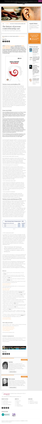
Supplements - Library (34, 403)
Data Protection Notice (7, 402)
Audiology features (5, 23)
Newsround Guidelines (34, 402)
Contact (17, 403)
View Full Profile (13, 387)
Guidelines (31, 400)
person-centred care (6, 48)
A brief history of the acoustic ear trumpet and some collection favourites (36, 58)
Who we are (18, 400)
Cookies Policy (25, 2)
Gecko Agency (8, 421)
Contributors (18, 404)
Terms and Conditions (7, 404)
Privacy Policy (5, 403)
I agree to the (35, 39)
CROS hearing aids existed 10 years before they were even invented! (36, 50)
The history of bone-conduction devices (36, 79)
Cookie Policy (5, 400)
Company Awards (19, 405)
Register (17, 402)
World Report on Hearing (10, 45)
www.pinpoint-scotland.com (16, 396)
